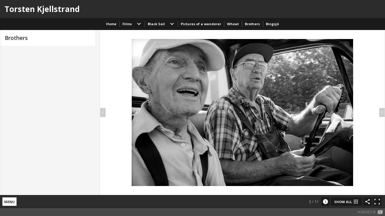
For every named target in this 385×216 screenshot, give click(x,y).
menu (9, 202)
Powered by (370, 212)
